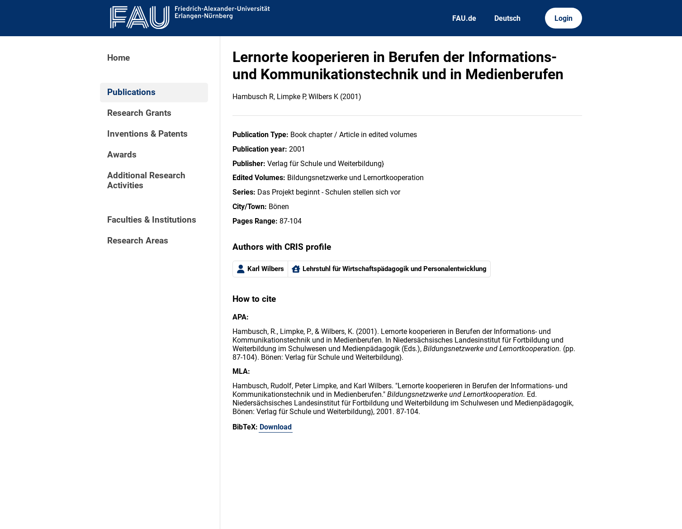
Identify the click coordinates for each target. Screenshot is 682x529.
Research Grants (139, 113)
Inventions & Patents (147, 134)
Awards (122, 155)
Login (563, 18)
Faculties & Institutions (151, 220)
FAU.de (464, 18)
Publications (131, 92)
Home (118, 58)
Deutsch (507, 18)
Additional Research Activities (146, 181)
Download (276, 427)
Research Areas (137, 241)
